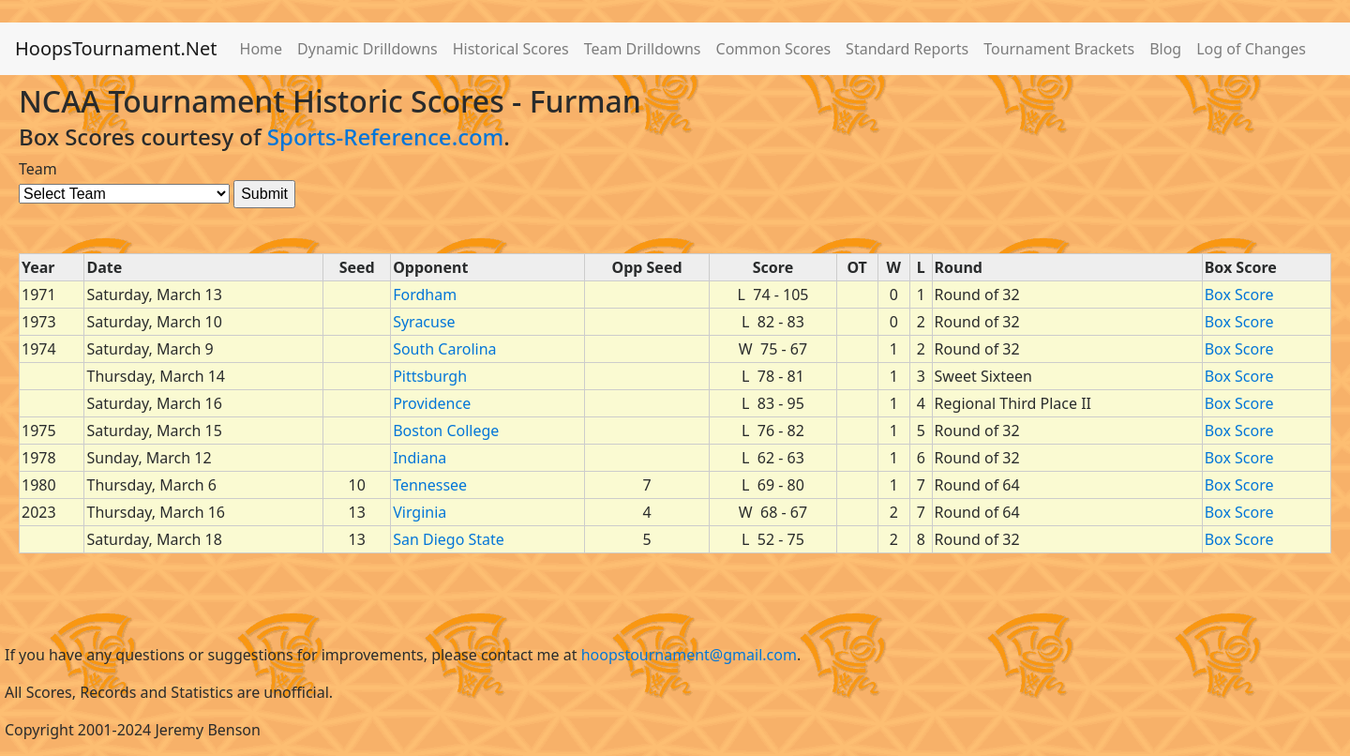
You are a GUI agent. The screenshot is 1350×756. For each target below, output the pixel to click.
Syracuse (424, 321)
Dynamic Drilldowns (367, 48)
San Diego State (448, 539)
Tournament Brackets (1058, 48)
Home (261, 48)
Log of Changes (1251, 48)
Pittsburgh (430, 376)
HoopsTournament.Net (116, 48)
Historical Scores (511, 48)
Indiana (419, 457)
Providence (432, 403)
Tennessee (430, 485)
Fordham (425, 294)
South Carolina (444, 349)
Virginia (419, 512)
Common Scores (774, 48)
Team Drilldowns (642, 48)
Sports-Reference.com (385, 136)
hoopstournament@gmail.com (689, 654)
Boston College (446, 430)
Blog (1165, 48)
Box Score (1239, 294)
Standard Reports (907, 48)
